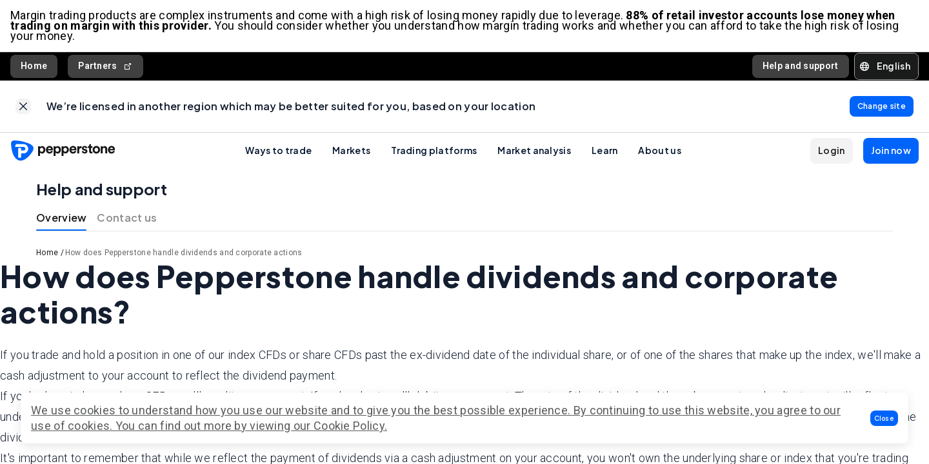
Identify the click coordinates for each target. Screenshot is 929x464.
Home (34, 66)
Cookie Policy (349, 425)
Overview (61, 217)
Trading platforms (434, 150)
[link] (23, 106)
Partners (105, 66)
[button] (884, 418)
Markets (351, 150)
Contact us (127, 217)
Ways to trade (278, 150)
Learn (605, 150)
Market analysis (534, 150)
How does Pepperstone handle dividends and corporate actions (184, 252)
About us (659, 150)
